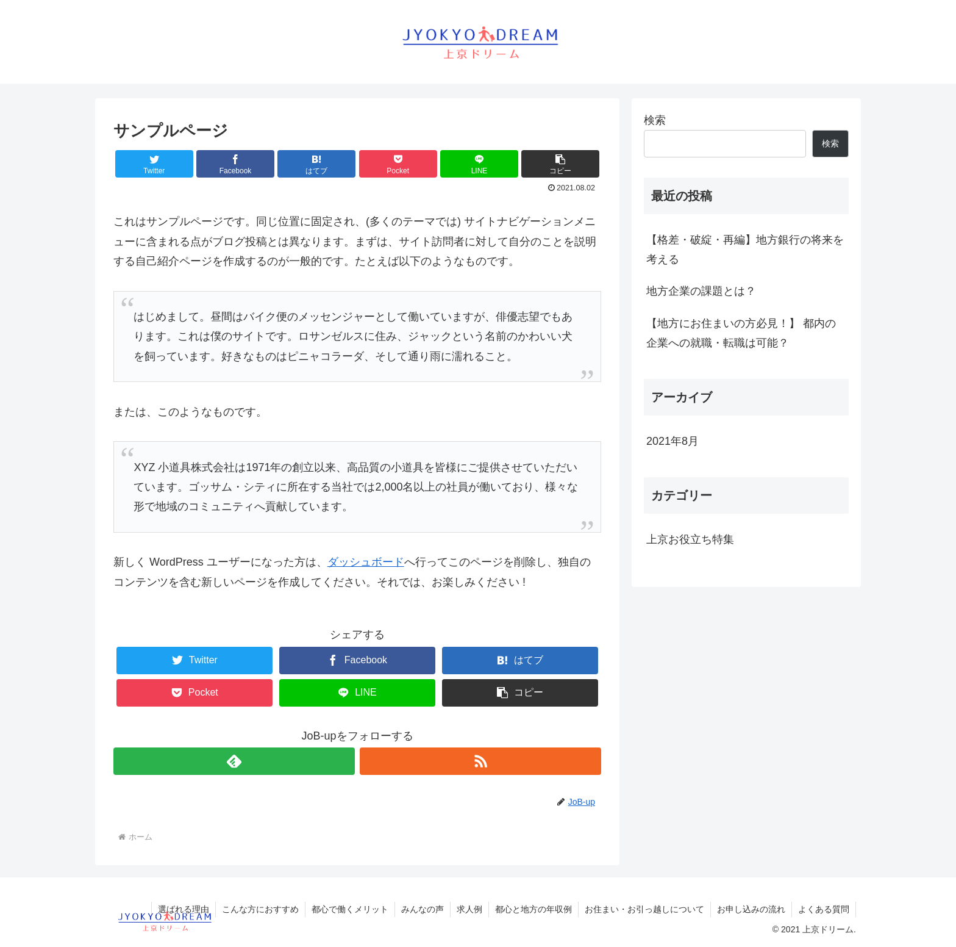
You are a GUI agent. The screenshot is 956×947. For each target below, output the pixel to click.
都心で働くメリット (350, 909)
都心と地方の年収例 (533, 909)
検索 (655, 120)
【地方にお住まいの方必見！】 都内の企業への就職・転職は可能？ (741, 333)
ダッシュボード (365, 562)
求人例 (469, 909)
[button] (560, 164)
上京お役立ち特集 (690, 539)
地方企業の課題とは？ (701, 291)
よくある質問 (823, 909)
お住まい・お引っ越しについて (644, 909)
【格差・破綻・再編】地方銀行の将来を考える (745, 249)
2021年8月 (672, 441)
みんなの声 (422, 909)
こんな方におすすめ (260, 909)
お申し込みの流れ (751, 909)
